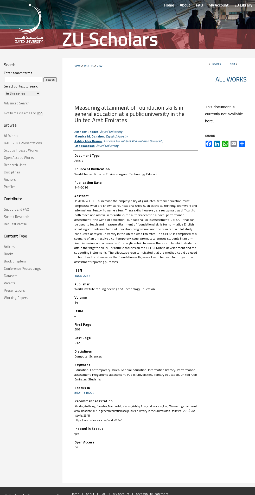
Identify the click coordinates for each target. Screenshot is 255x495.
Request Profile (15, 224)
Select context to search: (22, 86)
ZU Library (243, 5)
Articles (9, 246)
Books (9, 253)
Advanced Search (16, 103)
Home (76, 66)
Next (232, 64)
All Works (231, 79)
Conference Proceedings (22, 268)
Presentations (14, 290)
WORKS (88, 66)
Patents (9, 283)
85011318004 (84, 392)
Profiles (10, 186)
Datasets (10, 275)
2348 (100, 66)
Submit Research (16, 216)
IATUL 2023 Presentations (23, 143)
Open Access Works (19, 157)
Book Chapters (15, 261)
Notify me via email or (23, 113)
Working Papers (16, 297)
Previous (216, 64)
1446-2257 (82, 275)
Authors (10, 179)
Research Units (15, 164)
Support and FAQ (16, 209)
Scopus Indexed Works (21, 150)
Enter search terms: (18, 73)
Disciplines (12, 172)
